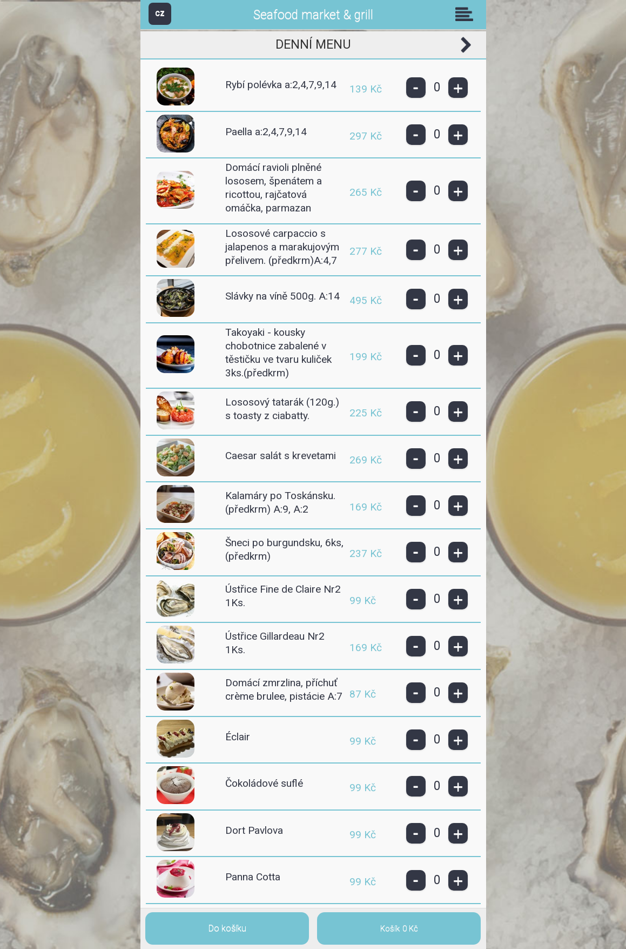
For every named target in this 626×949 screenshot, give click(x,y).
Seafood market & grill (313, 15)
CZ (160, 13)
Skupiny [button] (466, 14)
